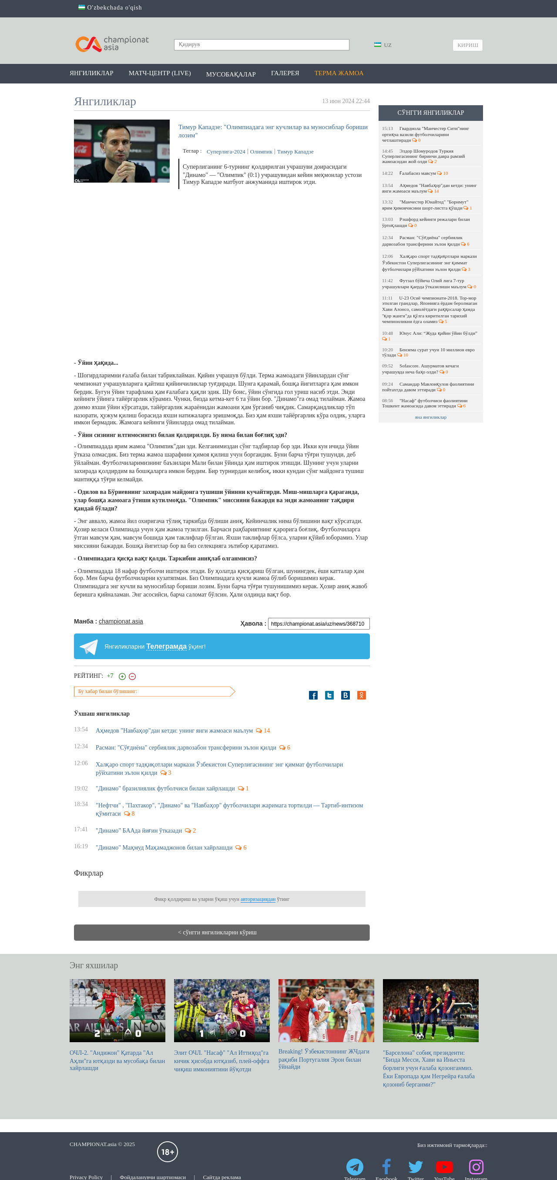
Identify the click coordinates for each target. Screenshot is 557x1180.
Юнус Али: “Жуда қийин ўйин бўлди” (430, 335)
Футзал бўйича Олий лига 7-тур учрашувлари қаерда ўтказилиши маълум (429, 283)
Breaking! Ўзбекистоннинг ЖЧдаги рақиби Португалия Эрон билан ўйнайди (326, 1024)
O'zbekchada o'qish (110, 7)
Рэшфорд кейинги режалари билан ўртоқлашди (426, 222)
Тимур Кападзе (295, 151)
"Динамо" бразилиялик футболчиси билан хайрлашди (165, 788)
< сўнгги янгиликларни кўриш (217, 932)
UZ (383, 45)
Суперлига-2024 (226, 151)
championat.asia (121, 621)
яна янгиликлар (431, 417)
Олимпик (261, 151)
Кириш (467, 45)
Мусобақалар (231, 74)
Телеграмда (166, 646)
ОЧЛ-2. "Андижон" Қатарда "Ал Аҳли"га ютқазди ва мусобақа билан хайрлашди (117, 1025)
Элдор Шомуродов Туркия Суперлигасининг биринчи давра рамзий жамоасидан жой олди (423, 156)
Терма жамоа (339, 73)
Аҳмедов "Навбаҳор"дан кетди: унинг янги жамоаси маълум (429, 188)
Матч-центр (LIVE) (160, 73)
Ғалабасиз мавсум (415, 173)
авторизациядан (258, 899)
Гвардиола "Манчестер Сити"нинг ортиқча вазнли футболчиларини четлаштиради (425, 134)
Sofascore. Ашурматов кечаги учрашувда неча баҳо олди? (420, 368)
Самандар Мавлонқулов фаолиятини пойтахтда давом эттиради (428, 386)
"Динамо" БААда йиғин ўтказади (139, 830)
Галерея (285, 73)
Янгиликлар (92, 73)
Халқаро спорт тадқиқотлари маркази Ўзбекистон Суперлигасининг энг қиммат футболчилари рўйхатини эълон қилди (429, 262)
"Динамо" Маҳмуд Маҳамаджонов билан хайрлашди (164, 847)
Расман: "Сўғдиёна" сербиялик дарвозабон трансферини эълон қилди (426, 241)
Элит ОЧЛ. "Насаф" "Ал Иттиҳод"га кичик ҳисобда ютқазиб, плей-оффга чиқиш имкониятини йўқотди (222, 1026)
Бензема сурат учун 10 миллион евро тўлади (428, 352)
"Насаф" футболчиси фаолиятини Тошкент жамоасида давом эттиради (424, 403)
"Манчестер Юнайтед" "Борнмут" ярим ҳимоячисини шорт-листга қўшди (427, 204)
